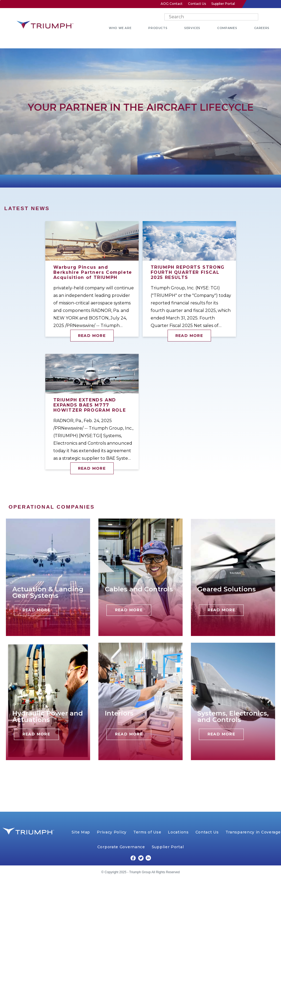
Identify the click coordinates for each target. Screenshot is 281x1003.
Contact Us (197, 4)
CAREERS (261, 28)
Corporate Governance (121, 846)
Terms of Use (147, 832)
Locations (178, 832)
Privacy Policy (112, 832)
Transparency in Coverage (253, 832)
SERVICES (192, 28)
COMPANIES (227, 28)
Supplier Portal (223, 4)
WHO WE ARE (120, 28)
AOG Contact (172, 4)
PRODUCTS (157, 28)
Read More (92, 335)
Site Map (81, 832)
